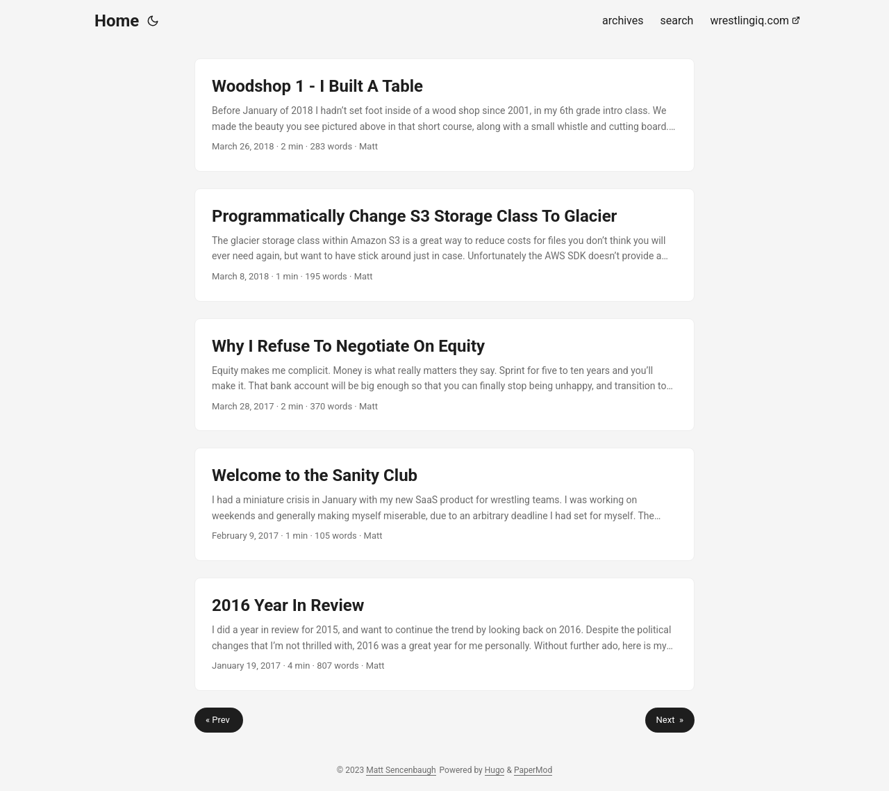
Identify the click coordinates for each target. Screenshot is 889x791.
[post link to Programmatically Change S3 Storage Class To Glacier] (444, 245)
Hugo (495, 770)
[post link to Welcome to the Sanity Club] (444, 504)
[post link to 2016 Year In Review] (444, 634)
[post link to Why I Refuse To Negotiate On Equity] (444, 375)
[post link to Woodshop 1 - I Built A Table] (444, 115)
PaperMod (533, 770)
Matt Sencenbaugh (400, 770)
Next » (669, 720)
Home (116, 21)
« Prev (219, 720)
